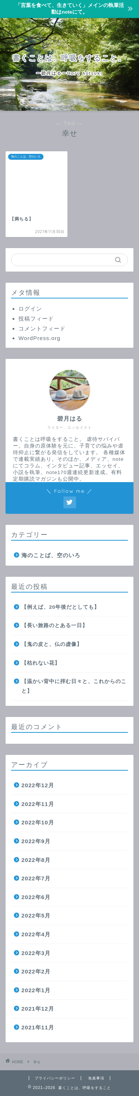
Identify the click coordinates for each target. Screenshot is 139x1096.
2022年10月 (37, 822)
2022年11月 (37, 804)
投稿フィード (36, 318)
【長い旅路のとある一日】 (54, 625)
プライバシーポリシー (55, 1078)
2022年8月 (36, 860)
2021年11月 (37, 1027)
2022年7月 (36, 878)
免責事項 (96, 1078)
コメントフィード (42, 328)
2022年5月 (36, 915)
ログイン (30, 308)
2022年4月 (36, 934)
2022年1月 (36, 990)
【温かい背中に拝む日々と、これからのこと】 (73, 686)
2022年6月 (36, 897)
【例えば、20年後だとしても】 (60, 607)
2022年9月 (36, 841)
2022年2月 (36, 971)
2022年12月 (37, 785)
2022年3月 (36, 953)
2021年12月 (37, 1008)
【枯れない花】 (40, 663)
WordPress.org (39, 338)
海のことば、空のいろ (50, 555)
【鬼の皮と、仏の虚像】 (51, 644)
